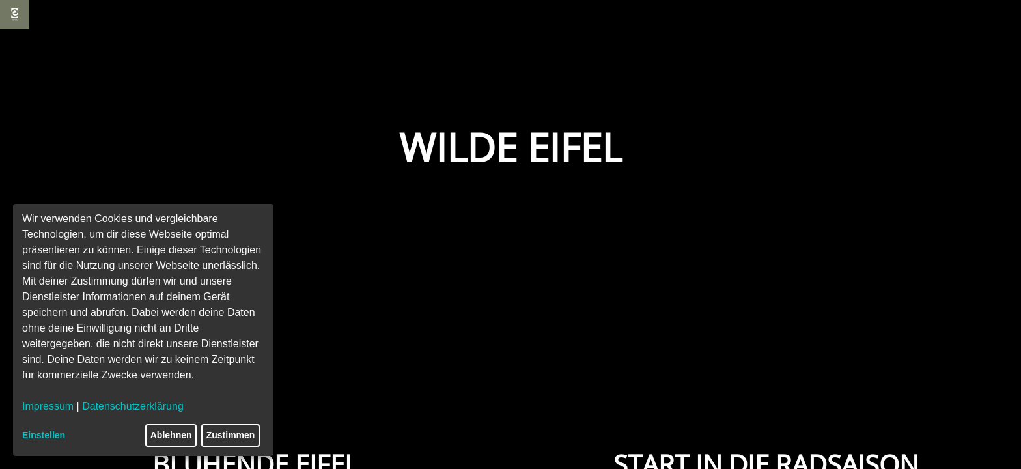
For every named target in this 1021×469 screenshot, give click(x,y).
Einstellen (43, 435)
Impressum (48, 406)
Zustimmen (230, 435)
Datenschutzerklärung (133, 406)
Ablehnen (171, 435)
